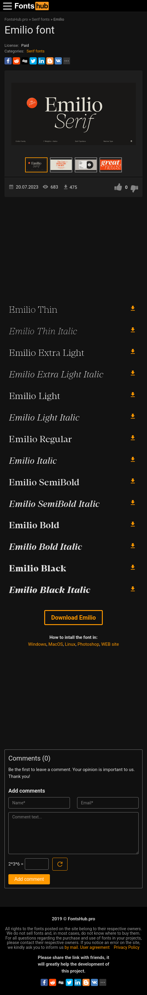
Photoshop (88, 644)
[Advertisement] (73, 248)
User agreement (95, 947)
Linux (70, 644)
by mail (71, 947)
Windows (37, 644)
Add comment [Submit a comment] (29, 879)
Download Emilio (73, 617)
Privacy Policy (127, 947)
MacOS (55, 644)
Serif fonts (36, 51)
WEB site (110, 644)
